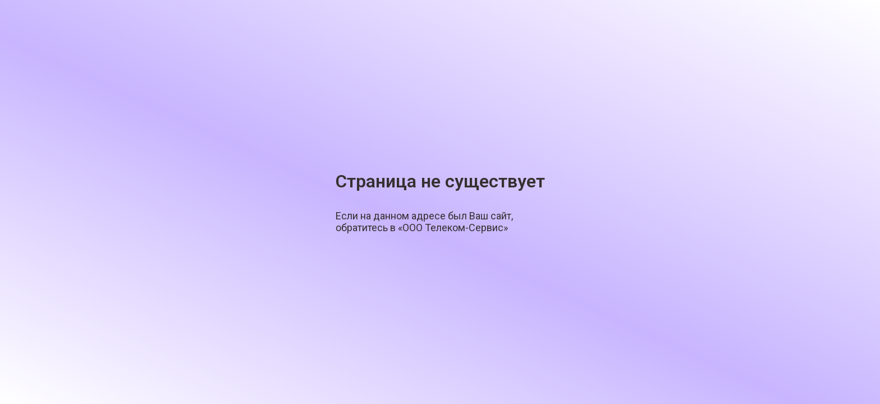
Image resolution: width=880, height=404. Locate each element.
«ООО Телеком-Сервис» (453, 227)
